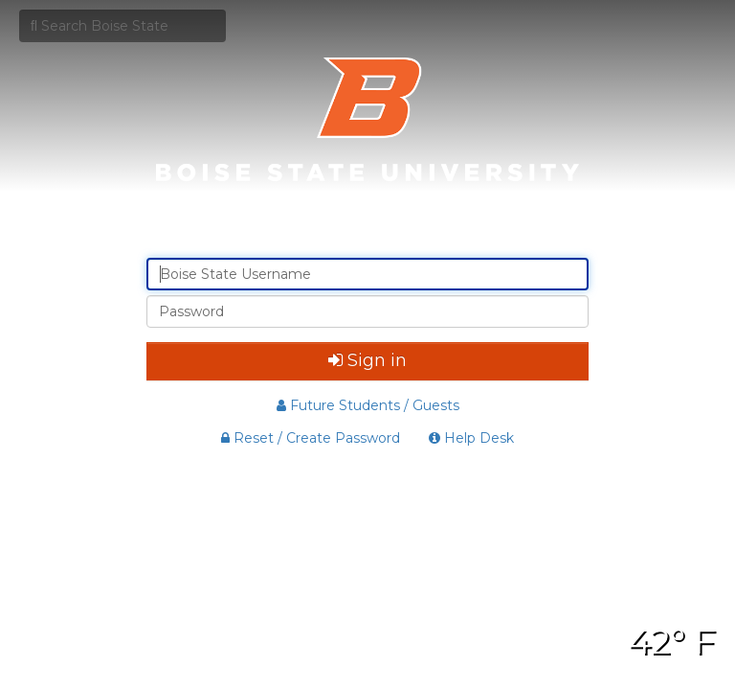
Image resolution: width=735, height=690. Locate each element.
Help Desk (471, 438)
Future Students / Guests (368, 405)
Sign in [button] (367, 360)
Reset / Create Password (310, 438)
